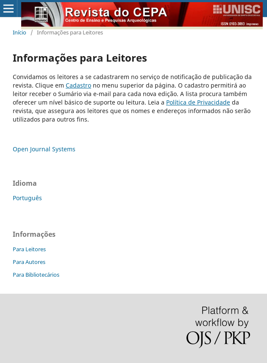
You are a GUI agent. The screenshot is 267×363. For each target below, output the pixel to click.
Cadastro (78, 85)
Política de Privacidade (198, 102)
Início (19, 32)
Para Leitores (29, 249)
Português (27, 198)
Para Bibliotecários (36, 274)
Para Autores (29, 262)
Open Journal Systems (44, 149)
